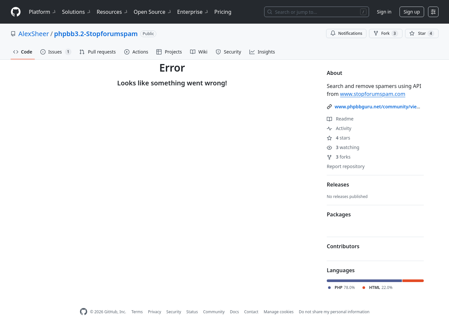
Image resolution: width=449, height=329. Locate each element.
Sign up (412, 12)
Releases (338, 184)
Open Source (153, 11)
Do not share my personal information (334, 312)
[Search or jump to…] (316, 12)
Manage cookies (278, 312)
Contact (251, 312)
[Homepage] (15, 12)
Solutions (76, 11)
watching (343, 147)
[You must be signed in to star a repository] (422, 33)
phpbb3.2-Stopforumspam (96, 33)
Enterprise (193, 11)
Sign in (384, 12)
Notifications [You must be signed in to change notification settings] (346, 33)
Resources (112, 11)
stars (338, 138)
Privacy (154, 312)
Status (192, 312)
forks (339, 157)
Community (214, 312)
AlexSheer (33, 33)
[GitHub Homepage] (84, 312)
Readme (340, 119)
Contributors (343, 246)
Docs (234, 312)
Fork (385, 33)
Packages (339, 214)
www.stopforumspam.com (372, 94)
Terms (137, 312)
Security (173, 312)
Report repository (345, 166)
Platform (43, 11)
